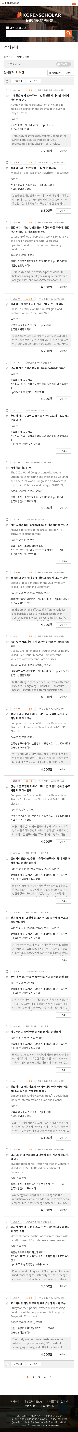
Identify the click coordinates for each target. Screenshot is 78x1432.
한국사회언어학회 (20, 129)
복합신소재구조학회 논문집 (25, 1184)
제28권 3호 (31, 325)
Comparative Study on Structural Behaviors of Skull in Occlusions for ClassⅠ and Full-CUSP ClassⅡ (39, 727)
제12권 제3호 (43, 497)
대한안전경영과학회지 (22, 261)
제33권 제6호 (45, 671)
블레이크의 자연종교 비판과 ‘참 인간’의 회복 (37, 304)
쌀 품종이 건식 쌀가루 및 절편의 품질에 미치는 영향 (39, 578)
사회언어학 (16, 125)
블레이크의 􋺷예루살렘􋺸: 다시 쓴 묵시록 (33, 168)
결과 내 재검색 (18, 28)
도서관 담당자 (50, 1405)
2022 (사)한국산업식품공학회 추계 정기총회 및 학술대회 (40, 436)
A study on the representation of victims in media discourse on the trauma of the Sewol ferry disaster (38, 109)
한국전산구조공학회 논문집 (25, 743)
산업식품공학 (17, 1328)
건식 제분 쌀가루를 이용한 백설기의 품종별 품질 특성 (40, 977)
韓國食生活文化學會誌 (23, 599)
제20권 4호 (31, 1112)
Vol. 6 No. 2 (47, 1184)
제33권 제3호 (32, 125)
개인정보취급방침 (33, 1401)
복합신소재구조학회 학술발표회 (27, 546)
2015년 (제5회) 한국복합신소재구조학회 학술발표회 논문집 (40, 1258)
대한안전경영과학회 (21, 265)
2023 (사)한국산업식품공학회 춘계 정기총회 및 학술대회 (40, 384)
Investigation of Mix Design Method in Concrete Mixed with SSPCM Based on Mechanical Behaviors (40, 1168)
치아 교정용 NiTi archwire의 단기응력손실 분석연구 (40, 525)
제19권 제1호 (34, 1328)
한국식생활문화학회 (21, 603)
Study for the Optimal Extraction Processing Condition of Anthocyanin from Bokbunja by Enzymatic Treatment (38, 1312)
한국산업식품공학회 (33, 392)
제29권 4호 (47, 743)
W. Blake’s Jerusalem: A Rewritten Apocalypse (40, 172)
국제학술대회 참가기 (22, 468)
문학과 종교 (17, 185)
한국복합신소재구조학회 (23, 501)
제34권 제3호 (45, 599)
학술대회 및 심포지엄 (21, 380)
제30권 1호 (31, 185)
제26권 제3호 (43, 261)
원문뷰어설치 (32, 1405)
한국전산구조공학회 (21, 747)
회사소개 (14, 1401)
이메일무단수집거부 (57, 1401)
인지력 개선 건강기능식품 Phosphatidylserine (38, 368)
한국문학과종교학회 (21, 189)
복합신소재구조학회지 (22, 497)
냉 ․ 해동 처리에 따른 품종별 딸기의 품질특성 (36, 1032)
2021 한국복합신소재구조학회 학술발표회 (32, 550)
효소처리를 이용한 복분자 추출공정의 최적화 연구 (38, 1303)
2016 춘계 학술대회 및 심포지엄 (51, 875)
